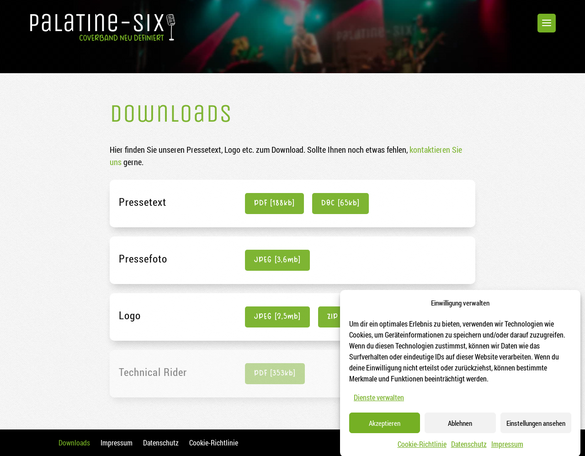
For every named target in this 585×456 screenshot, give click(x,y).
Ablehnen (460, 428)
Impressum (507, 449)
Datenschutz (469, 449)
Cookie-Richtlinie (422, 449)
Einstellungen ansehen (535, 428)
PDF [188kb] (274, 203)
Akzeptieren (384, 428)
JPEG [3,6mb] (277, 260)
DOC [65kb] (340, 203)
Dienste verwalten (379, 403)
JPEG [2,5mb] (277, 316)
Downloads (74, 442)
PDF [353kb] (275, 373)
